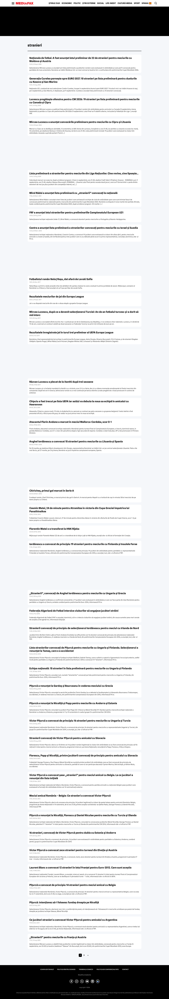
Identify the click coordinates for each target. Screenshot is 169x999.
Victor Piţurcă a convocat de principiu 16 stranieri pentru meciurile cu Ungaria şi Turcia (80, 720)
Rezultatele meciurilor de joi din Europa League (56, 296)
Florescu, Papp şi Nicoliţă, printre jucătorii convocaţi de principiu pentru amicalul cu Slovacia (83, 755)
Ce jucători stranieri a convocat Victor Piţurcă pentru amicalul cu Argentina (73, 919)
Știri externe (88, 3)
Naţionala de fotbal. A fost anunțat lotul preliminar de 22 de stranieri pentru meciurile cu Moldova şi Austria (80, 60)
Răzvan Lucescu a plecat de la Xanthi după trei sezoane (61, 381)
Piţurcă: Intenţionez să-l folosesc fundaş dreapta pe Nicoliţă (64, 902)
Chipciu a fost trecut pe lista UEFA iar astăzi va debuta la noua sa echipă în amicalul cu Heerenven (79, 403)
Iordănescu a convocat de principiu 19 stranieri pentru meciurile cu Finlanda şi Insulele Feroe (83, 544)
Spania (145, 3)
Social (100, 3)
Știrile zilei (54, 3)
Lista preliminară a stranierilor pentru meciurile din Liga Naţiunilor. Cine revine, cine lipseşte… (83, 173)
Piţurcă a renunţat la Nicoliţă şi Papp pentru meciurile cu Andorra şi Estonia (73, 703)
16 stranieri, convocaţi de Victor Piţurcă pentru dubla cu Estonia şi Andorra (72, 832)
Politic (77, 3)
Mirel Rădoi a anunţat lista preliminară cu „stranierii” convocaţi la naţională (73, 193)
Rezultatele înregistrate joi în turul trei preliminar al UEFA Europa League (71, 332)
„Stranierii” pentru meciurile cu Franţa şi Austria (57, 937)
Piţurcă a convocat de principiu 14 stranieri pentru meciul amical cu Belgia (72, 885)
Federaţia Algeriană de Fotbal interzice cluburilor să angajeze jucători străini (73, 610)
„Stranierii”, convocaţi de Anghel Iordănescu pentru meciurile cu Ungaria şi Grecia (77, 593)
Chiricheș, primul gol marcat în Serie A (51, 490)
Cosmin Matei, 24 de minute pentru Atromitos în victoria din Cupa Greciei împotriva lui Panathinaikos (79, 510)
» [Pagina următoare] (87, 955)
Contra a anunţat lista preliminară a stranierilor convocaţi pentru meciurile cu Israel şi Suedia (83, 227)
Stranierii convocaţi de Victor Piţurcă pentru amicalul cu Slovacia (67, 738)
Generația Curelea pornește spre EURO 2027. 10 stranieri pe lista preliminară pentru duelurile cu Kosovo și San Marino (83, 80)
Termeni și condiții (86, 969)
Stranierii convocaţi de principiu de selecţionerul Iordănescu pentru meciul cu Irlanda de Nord (84, 628)
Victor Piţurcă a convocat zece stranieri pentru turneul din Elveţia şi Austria (73, 850)
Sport (137, 3)
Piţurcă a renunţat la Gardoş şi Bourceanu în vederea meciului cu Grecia (71, 685)
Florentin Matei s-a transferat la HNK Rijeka (54, 528)
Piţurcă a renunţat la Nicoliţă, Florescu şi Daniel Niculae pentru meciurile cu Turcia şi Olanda (82, 815)
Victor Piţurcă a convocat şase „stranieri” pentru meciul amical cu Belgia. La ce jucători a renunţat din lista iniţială (81, 777)
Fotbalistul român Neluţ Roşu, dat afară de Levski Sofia (60, 279)
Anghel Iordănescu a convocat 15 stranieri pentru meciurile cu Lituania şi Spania (76, 441)
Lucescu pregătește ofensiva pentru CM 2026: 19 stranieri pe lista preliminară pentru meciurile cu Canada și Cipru (84, 101)
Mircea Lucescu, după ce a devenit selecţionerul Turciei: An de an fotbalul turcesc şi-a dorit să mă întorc (83, 313)
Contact (125, 969)
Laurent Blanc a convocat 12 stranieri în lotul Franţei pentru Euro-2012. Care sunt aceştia (80, 867)
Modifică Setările (84, 975)
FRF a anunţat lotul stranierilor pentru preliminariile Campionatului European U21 (76, 212)
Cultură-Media (125, 3)
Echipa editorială (47, 969)
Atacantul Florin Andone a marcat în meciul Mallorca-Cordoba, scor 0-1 (70, 421)
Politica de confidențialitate (108, 969)
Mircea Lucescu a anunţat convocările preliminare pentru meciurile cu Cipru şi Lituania (80, 122)
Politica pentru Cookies (66, 969)
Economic (67, 3)
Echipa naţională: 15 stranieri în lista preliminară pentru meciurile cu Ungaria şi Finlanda (80, 668)
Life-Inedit (111, 3)
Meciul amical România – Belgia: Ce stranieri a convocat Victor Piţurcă (70, 795)
